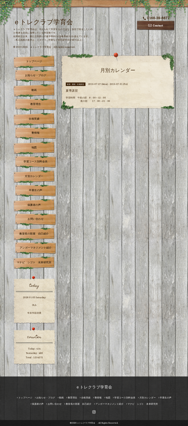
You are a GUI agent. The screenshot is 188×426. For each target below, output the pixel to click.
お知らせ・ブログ (35, 75)
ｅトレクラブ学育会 (46, 22)
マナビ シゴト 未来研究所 (34, 262)
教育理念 (35, 104)
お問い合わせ (36, 219)
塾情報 (36, 132)
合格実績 (34, 118)
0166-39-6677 (156, 18)
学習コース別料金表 (36, 161)
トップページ (34, 61)
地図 (34, 147)
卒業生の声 (35, 190)
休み (34, 305)
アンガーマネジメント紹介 (36, 247)
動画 (34, 90)
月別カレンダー (34, 176)
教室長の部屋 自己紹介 (34, 233)
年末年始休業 (34, 312)
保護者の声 (34, 205)
